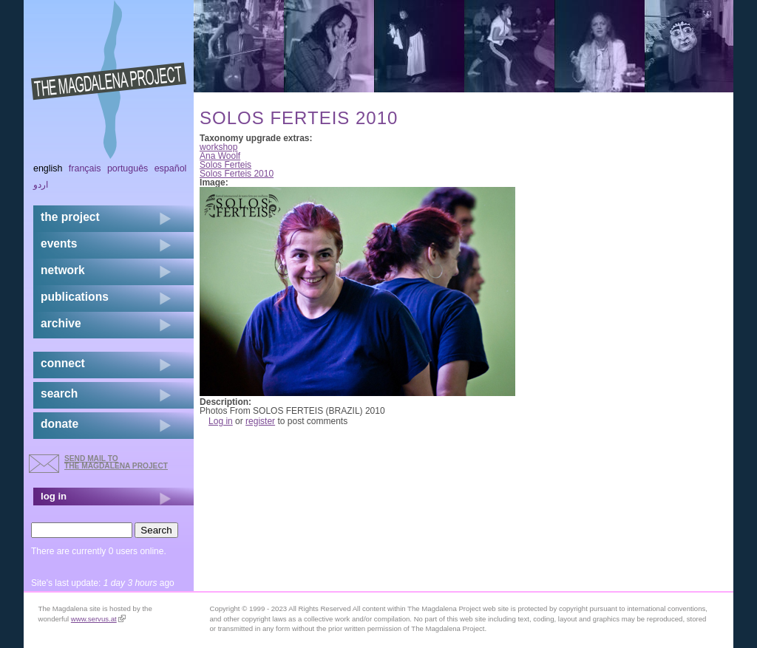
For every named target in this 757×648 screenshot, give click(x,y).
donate (59, 423)
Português (127, 168)
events (59, 243)
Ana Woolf (220, 156)
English (48, 168)
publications (75, 296)
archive (61, 323)
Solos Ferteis (225, 165)
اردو (40, 185)
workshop (218, 147)
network (63, 270)
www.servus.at (98, 619)
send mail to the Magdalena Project (116, 462)
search (59, 393)
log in (54, 496)
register (260, 421)
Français (85, 168)
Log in (220, 421)
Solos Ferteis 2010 (237, 173)
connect (63, 363)
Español (171, 168)
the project (70, 217)
